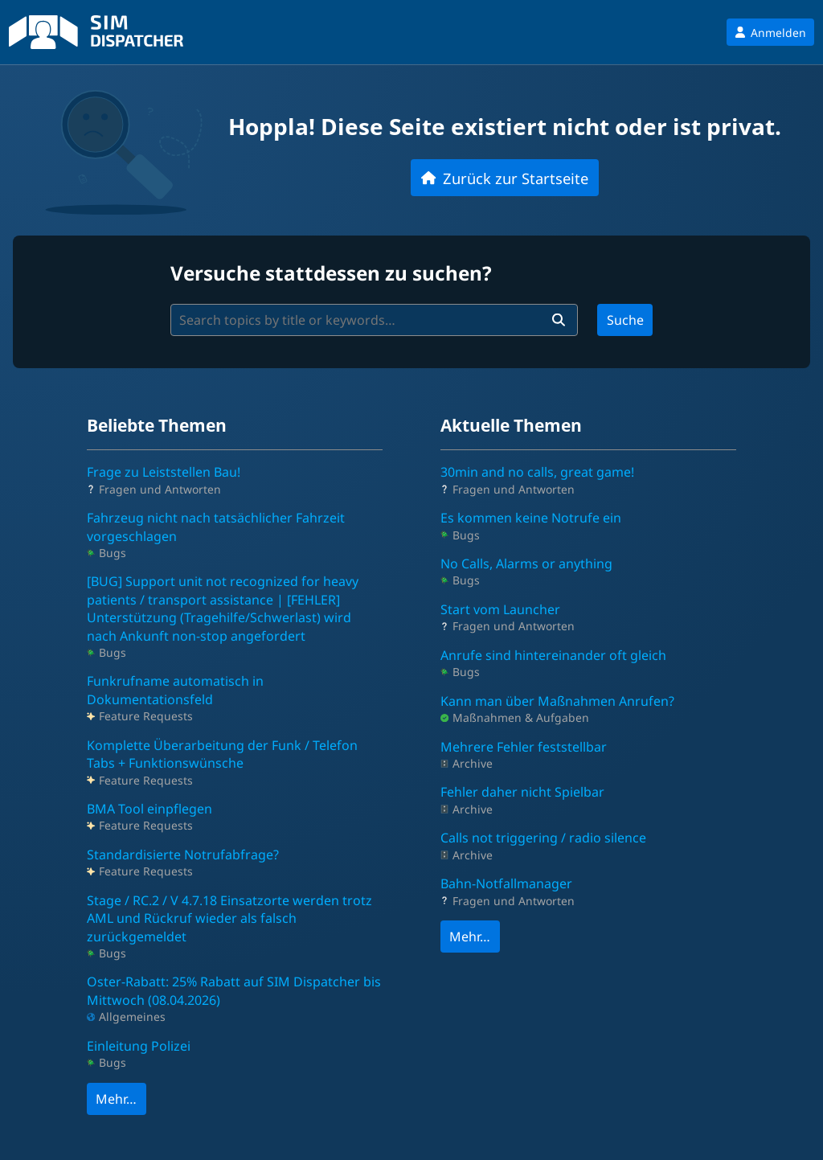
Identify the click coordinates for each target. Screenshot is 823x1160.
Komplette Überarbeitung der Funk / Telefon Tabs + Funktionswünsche (222, 754)
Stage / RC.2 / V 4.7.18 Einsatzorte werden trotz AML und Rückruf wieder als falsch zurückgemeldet (229, 918)
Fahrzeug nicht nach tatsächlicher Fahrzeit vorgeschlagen (216, 526)
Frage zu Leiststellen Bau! (163, 472)
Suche (625, 320)
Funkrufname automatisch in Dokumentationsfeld (175, 689)
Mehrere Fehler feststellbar (523, 747)
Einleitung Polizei (138, 1046)
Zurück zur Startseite (504, 178)
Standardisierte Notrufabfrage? (183, 854)
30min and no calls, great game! (537, 472)
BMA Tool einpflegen (149, 809)
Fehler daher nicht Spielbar (522, 792)
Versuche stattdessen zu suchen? (331, 273)
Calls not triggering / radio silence (543, 837)
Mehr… (116, 1099)
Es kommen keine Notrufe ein (530, 518)
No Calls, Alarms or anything (526, 563)
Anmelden (770, 32)
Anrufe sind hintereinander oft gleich (553, 655)
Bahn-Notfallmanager (506, 883)
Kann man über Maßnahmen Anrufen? (557, 701)
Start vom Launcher (500, 609)
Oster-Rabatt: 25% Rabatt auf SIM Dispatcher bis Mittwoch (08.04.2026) (234, 990)
